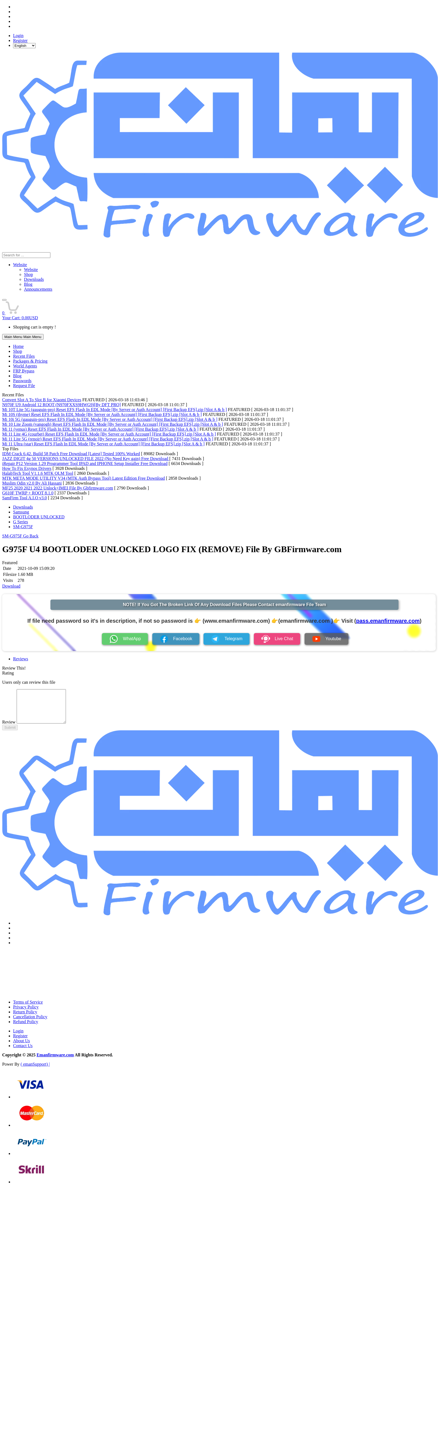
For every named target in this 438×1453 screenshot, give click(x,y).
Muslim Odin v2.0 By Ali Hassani (32, 483)
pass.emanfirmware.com (387, 621)
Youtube (326, 639)
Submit (10, 734)
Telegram (226, 639)
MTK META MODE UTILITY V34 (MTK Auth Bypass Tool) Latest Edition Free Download (83, 478)
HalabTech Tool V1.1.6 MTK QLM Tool (37, 473)
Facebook (175, 639)
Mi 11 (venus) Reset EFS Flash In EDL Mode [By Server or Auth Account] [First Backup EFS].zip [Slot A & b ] (100, 429)
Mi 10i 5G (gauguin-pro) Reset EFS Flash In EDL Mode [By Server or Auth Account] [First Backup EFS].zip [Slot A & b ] (109, 419)
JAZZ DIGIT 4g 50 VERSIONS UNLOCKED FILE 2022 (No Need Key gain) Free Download (85, 458)
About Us (21, 1047)
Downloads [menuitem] (34, 279)
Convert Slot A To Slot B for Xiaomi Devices (41, 399)
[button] (4, 300)
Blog (17, 375)
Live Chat (277, 639)
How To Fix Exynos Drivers (26, 468)
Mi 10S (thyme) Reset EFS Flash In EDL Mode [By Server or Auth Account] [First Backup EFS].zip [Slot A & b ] (102, 414)
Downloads (23, 507)
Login (18, 35)
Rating (8, 673)
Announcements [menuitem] (38, 289)
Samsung (21, 512)
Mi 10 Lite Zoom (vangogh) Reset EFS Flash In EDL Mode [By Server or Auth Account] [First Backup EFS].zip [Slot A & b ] (112, 424)
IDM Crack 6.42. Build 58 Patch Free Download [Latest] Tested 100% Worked (71, 453)
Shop (17, 351)
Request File (24, 385)
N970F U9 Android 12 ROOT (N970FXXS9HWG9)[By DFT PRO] (61, 404)
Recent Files (24, 356)
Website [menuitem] (31, 269)
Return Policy (25, 1018)
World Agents (25, 366)
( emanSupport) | (35, 1070)
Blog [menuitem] (28, 284)
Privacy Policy (26, 1013)
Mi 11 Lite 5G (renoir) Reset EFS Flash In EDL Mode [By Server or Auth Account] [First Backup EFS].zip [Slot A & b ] (107, 439)
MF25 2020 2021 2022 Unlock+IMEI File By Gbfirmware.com (57, 488)
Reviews (20, 658)
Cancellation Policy (30, 1023)
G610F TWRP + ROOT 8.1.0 (27, 493)
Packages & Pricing (30, 361)
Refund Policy (25, 1028)
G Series (20, 521)
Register (20, 40)
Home (18, 346)
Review (9, 728)
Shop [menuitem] (28, 274)
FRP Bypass (23, 371)
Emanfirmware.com (55, 1061)
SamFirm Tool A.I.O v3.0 (24, 498)
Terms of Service (28, 1008)
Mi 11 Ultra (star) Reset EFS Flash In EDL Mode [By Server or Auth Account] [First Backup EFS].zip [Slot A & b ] (103, 444)
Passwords (22, 380)
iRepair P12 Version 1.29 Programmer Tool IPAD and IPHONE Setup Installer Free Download (85, 463)
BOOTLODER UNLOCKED (39, 517)
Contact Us (23, 1052)
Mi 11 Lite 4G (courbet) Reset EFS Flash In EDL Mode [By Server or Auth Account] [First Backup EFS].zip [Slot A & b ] (109, 434)
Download (11, 586)
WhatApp (125, 639)
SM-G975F (23, 526)
